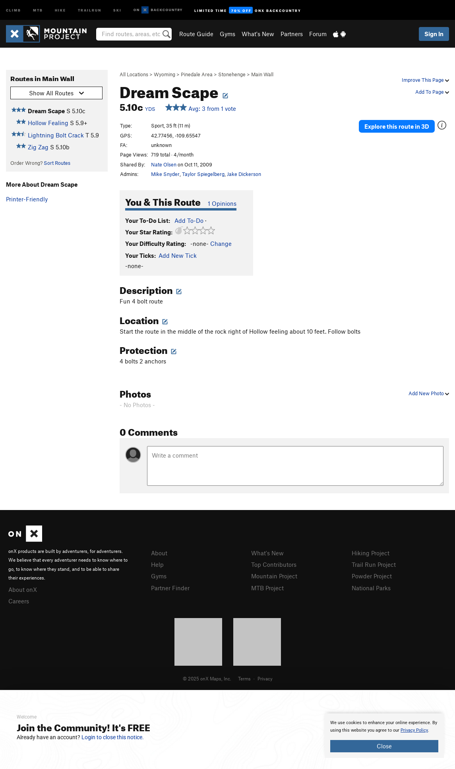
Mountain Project (274, 576)
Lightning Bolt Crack (56, 135)
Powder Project (372, 576)
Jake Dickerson (244, 174)
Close (384, 746)
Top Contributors (273, 564)
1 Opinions (222, 203)
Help (157, 564)
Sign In (433, 33)
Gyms (227, 33)
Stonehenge (232, 74)
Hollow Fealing (48, 122)
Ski (117, 9)
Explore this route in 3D (396, 126)
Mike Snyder (165, 174)
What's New (258, 33)
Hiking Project (370, 552)
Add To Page (432, 92)
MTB (38, 9)
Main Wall (262, 74)
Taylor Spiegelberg (203, 174)
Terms (244, 678)
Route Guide (196, 33)
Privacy (265, 678)
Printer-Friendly (27, 199)
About (159, 552)
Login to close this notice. (112, 737)
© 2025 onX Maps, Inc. (207, 678)
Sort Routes (57, 163)
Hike (60, 9)
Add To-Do (188, 220)
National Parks (371, 587)
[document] (384, 735)
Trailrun (89, 9)
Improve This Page (425, 80)
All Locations (134, 74)
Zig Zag (38, 147)
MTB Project (267, 587)
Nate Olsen (163, 164)
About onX (22, 589)
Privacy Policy (414, 730)
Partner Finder (170, 587)
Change (221, 243)
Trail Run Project (374, 564)
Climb (13, 9)
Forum (318, 33)
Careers (18, 601)
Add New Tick (178, 255)
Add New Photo (429, 393)
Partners (292, 33)
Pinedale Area (197, 74)
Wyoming (164, 74)
